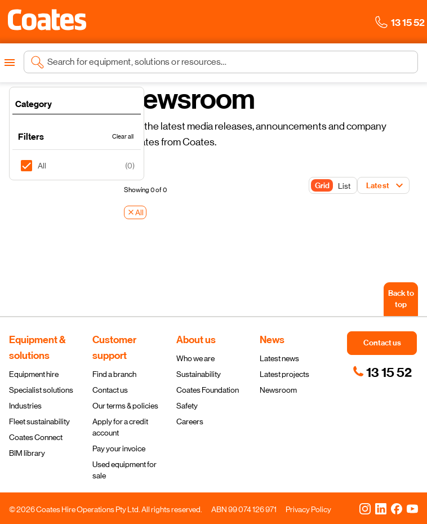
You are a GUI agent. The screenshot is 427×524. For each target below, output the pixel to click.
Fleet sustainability (39, 421)
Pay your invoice (118, 448)
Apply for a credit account (120, 427)
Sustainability (198, 374)
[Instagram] (365, 508)
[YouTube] (412, 508)
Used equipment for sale (124, 470)
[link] (382, 372)
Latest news (279, 358)
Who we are (195, 358)
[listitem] (76, 165)
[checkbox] (30, 165)
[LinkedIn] (380, 508)
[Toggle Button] (333, 186)
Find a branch (114, 374)
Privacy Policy (308, 509)
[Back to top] (401, 299)
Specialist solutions (41, 389)
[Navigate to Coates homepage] (47, 21)
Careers (189, 421)
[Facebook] (396, 508)
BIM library (27, 453)
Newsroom (278, 389)
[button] (47, 19)
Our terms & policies (125, 405)
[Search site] (229, 62)
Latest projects (284, 374)
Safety (187, 405)
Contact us (110, 389)
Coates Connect (36, 437)
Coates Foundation (207, 389)
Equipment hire (34, 374)
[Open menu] (9, 62)
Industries (25, 405)
